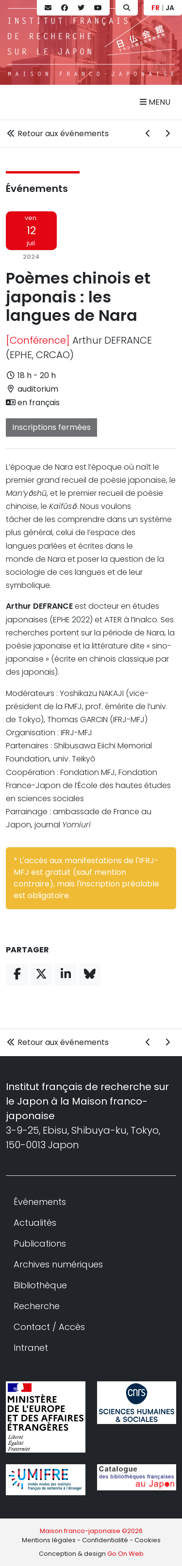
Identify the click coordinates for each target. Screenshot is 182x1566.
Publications (40, 1243)
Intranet (31, 1348)
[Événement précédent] (148, 133)
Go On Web (125, 1553)
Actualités (35, 1223)
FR (155, 8)
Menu (155, 102)
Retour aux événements (57, 133)
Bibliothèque (40, 1285)
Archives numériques (58, 1264)
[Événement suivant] (167, 133)
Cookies (147, 1540)
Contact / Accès (49, 1327)
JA (169, 8)
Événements (37, 188)
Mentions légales (49, 1540)
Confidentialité (105, 1540)
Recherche (37, 1306)
